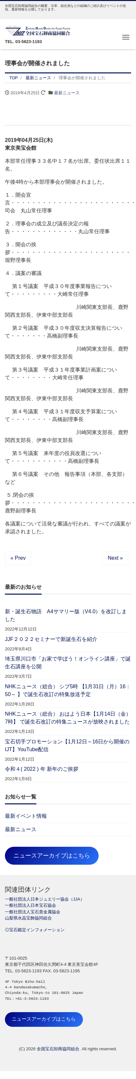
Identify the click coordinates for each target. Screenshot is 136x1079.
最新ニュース (67, 92)
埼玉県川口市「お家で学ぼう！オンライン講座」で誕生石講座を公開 (68, 662)
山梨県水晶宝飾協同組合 (28, 918)
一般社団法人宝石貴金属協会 (32, 911)
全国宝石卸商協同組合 (58, 1048)
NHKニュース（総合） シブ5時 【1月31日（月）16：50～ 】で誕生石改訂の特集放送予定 (68, 690)
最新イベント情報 (26, 816)
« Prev (18, 558)
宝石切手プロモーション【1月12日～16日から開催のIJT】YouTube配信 (67, 745)
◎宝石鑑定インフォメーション (35, 929)
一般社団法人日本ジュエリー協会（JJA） (45, 899)
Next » (115, 558)
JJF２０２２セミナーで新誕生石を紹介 (51, 639)
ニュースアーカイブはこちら (51, 855)
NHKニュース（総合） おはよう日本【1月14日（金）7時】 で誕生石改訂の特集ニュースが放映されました (68, 717)
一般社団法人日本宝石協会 (30, 905)
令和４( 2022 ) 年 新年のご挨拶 (41, 769)
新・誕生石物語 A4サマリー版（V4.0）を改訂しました (66, 615)
